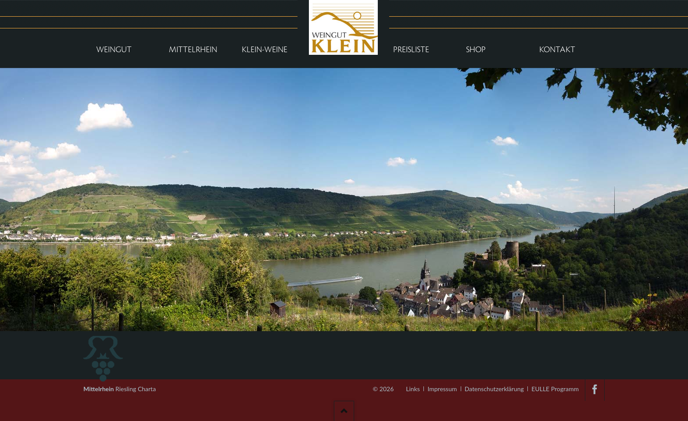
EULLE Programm (555, 388)
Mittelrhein (193, 49)
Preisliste (411, 49)
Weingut (114, 49)
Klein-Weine (264, 49)
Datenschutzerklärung (494, 388)
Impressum (442, 388)
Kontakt (557, 49)
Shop (476, 49)
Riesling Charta (119, 385)
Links (413, 388)
